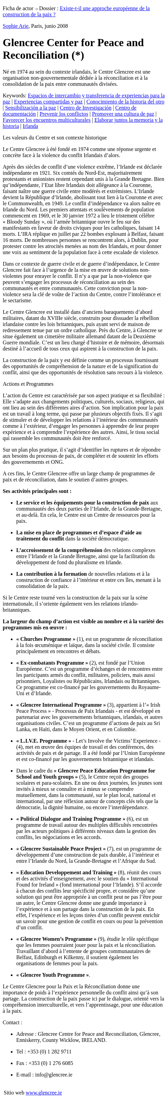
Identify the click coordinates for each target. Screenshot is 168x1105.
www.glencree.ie (44, 1093)
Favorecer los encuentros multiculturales (47, 120)
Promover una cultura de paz (123, 114)
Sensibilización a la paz (30, 108)
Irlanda (30, 126)
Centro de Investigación (86, 108)
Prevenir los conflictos (64, 114)
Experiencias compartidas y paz (48, 101)
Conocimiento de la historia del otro (126, 101)
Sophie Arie (15, 26)
